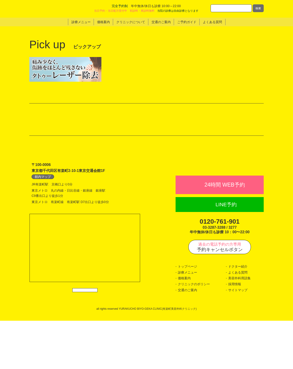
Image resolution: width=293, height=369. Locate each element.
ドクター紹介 (237, 315)
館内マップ (43, 215)
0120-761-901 (219, 269)
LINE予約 (226, 253)
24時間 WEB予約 (224, 233)
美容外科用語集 (239, 326)
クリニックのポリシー (194, 332)
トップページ (187, 315)
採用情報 (234, 332)
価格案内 (184, 326)
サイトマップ (237, 338)
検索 (258, 8)
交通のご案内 (187, 338)
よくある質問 (237, 321)
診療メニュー (187, 321)
